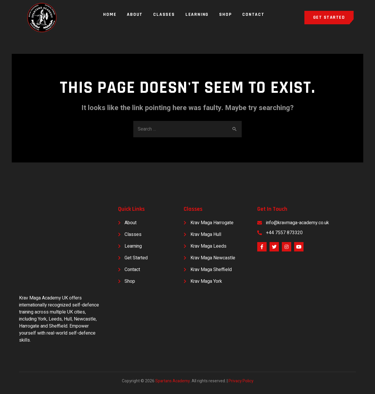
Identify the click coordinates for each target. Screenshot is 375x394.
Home (109, 14)
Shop (225, 14)
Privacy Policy (241, 381)
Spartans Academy (172, 381)
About (135, 14)
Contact (253, 14)
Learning (197, 14)
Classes (164, 14)
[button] (329, 17)
